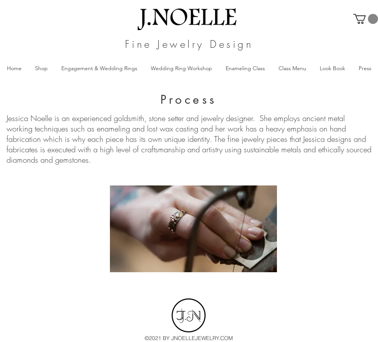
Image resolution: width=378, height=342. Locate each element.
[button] (365, 19)
